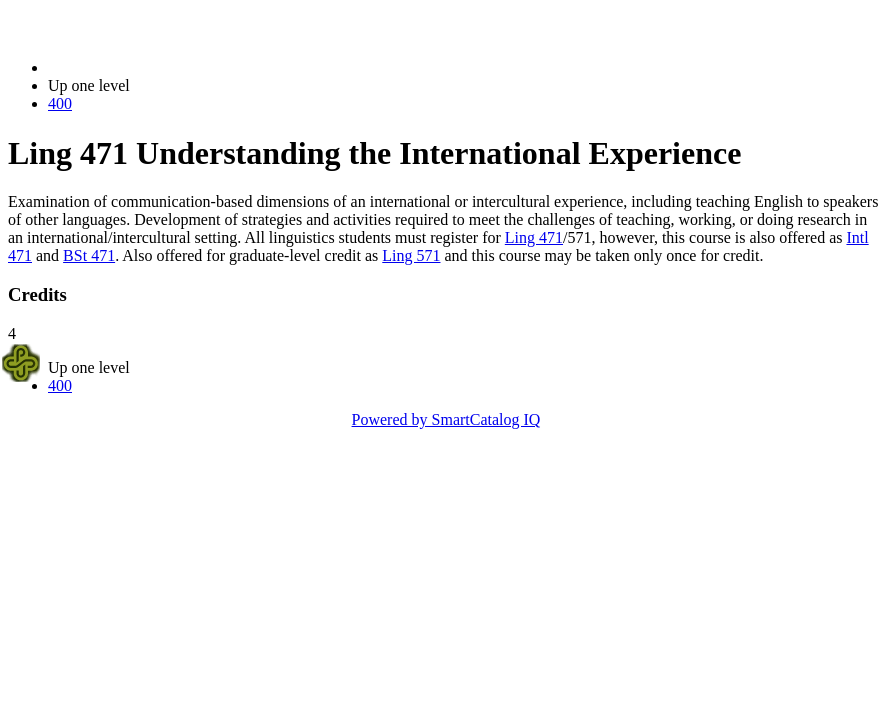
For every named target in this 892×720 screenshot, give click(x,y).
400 (60, 103)
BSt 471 (89, 255)
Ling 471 (534, 237)
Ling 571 (411, 255)
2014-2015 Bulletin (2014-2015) (152, 67)
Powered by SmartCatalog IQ (446, 419)
